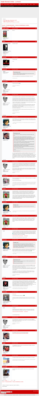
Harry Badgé (4, 366)
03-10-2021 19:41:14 (15, 81)
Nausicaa (4, 355)
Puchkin (4, 215)
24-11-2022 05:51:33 (15, 161)
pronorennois (5, 81)
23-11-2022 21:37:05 (15, 94)
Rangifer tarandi (5, 28)
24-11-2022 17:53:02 (15, 278)
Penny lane (4, 116)
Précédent (5, 26)
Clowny (3, 130)
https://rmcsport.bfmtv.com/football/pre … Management (20, 311)
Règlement (11, 4)
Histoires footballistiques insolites (22, 25)
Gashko (3, 343)
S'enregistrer (19, 4)
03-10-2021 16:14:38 (15, 57)
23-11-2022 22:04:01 (15, 116)
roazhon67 (4, 57)
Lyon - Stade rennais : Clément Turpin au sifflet (10, 20)
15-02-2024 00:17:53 (15, 305)
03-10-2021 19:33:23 (15, 69)
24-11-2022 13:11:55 (15, 239)
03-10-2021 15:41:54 (15, 41)
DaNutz (3, 278)
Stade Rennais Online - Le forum (11, 1)
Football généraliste (10, 25)
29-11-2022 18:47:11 (15, 291)
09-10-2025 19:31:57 (15, 366)
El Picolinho (4, 291)
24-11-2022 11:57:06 (15, 215)
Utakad (3, 41)
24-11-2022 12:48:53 (15, 228)
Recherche (15, 4)
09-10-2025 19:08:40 (15, 355)
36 (11, 26)
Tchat (27, 4)
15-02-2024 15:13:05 (15, 317)
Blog (34, 4)
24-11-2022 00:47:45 (15, 130)
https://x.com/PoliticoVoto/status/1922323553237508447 (20, 333)
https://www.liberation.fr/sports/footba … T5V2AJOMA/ (20, 235)
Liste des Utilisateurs (7, 4)
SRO (30, 4)
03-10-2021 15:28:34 (15, 28)
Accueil (2, 4)
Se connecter (24, 4)
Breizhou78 (4, 69)
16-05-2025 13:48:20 (15, 330)
